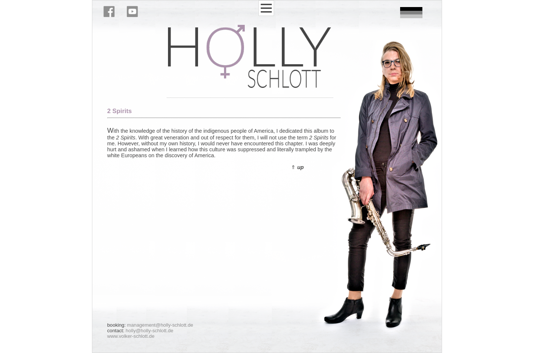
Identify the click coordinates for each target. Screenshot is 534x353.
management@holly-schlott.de (160, 325)
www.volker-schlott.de (131, 336)
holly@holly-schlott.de (149, 330)
